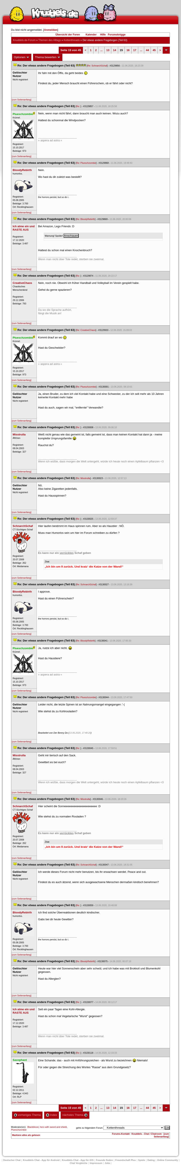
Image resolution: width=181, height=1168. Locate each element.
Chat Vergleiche (79, 1163)
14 (114, 50)
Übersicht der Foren (67, 34)
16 (127, 50)
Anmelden (50, 29)
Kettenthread (72, 40)
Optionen (22, 57)
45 (154, 50)
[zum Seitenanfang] (21, 99)
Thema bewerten (48, 57)
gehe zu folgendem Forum (89, 1128)
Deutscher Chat (12, 1160)
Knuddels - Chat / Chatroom (147, 1134)
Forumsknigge (117, 34)
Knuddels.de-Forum (24, 40)
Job (107, 1163)
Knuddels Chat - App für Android (41, 1160)
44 (147, 50)
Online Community (167, 1160)
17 (134, 50)
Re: (78, 106)
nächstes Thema (75, 1114)
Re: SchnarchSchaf (97, 65)
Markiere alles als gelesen (26, 1135)
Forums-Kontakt (121, 1134)
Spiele (141, 1160)
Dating (151, 1160)
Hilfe (103, 34)
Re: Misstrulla (83, 478)
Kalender (91, 34)
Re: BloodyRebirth (85, 219)
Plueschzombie (19, 1129)
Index (51, 1114)
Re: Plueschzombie (86, 163)
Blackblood (33, 1127)
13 (107, 50)
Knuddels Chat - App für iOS (77, 1160)
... (101, 50)
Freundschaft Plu (125, 1160)
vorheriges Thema (27, 1114)
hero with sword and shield (53, 1127)
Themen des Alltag (49, 40)
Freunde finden (104, 1160)
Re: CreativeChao (86, 330)
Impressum (96, 1163)
